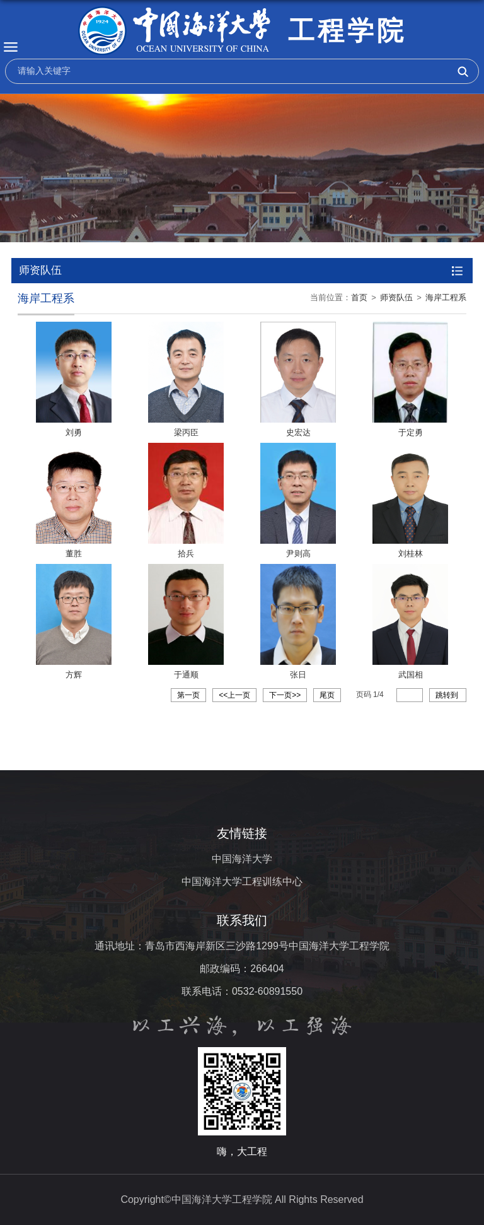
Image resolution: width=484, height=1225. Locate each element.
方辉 (74, 674)
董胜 (74, 553)
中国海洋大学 (242, 858)
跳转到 (447, 695)
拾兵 (186, 553)
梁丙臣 (186, 432)
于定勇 (410, 432)
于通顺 (186, 674)
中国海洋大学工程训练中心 (242, 881)
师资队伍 (396, 297)
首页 (359, 297)
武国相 (410, 674)
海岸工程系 (445, 297)
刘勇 (74, 432)
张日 (298, 674)
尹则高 (298, 553)
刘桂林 (410, 553)
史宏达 (298, 432)
